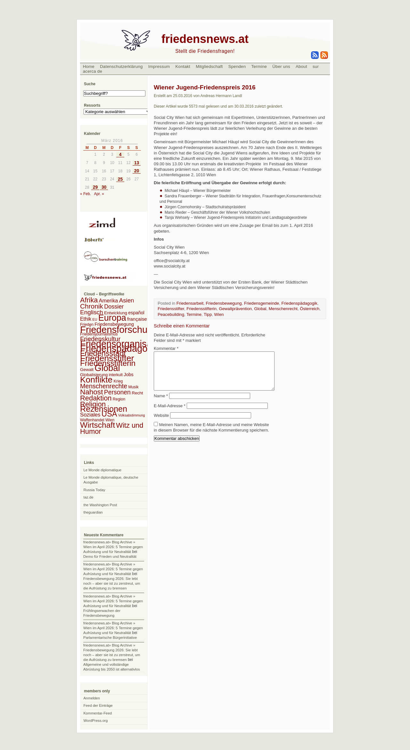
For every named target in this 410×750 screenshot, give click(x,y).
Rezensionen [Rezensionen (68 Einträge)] (103, 408)
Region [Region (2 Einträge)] (119, 399)
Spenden (237, 66)
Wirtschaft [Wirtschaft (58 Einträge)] (97, 425)
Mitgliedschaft (209, 66)
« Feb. (85, 194)
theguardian (93, 512)
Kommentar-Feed (98, 713)
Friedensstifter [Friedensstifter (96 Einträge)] (107, 358)
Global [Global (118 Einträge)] (107, 368)
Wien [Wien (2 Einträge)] (109, 420)
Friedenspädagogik (299, 303)
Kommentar (166, 348)
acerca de (92, 71)
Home (88, 66)
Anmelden (92, 698)
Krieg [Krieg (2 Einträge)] (118, 381)
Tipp (208, 314)
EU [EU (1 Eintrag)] (95, 319)
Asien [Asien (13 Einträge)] (126, 300)
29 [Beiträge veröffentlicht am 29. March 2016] (95, 187)
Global (260, 308)
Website (161, 423)
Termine (259, 66)
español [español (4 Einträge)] (136, 312)
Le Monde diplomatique (102, 470)
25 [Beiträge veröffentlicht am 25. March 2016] (120, 179)
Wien (219, 314)
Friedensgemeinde (261, 303)
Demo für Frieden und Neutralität (109, 556)
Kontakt (182, 66)
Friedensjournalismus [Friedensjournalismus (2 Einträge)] (99, 334)
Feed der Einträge (98, 705)
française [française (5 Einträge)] (137, 319)
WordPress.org (96, 720)
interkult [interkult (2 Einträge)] (116, 375)
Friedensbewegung (224, 303)
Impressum (159, 66)
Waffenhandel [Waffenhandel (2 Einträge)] (92, 420)
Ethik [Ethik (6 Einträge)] (85, 319)
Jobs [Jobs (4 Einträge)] (128, 374)
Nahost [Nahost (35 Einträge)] (91, 392)
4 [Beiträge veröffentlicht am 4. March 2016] (120, 154)
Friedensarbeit (189, 303)
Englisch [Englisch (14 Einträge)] (91, 312)
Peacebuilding (171, 314)
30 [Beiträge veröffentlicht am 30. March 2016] (104, 187)
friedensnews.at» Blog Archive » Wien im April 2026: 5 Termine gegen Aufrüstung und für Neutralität (113, 547)
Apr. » (99, 194)
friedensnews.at (205, 38)
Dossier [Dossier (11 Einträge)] (114, 306)
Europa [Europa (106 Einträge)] (112, 318)
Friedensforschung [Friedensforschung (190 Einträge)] (119, 329)
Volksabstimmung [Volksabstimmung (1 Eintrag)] (131, 415)
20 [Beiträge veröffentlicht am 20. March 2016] (136, 171)
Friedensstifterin (201, 308)
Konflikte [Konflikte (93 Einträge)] (96, 379)
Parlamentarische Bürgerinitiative (110, 637)
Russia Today (94, 490)
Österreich (309, 308)
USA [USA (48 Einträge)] (109, 413)
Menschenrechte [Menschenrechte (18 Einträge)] (103, 386)
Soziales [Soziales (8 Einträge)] (90, 415)
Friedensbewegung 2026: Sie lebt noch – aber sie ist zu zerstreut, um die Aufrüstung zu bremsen (111, 583)
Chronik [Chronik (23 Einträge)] (91, 306)
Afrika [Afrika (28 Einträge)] (89, 300)
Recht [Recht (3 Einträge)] (137, 393)
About (301, 66)
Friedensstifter (171, 308)
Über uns (281, 66)
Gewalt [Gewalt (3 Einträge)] (87, 369)
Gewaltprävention (235, 308)
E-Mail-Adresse (169, 413)
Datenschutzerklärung (121, 66)
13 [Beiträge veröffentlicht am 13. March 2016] (136, 163)
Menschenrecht (283, 308)
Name (161, 403)
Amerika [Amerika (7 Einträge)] (108, 300)
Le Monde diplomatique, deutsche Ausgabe (111, 479)
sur (316, 66)
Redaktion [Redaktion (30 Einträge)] (96, 398)
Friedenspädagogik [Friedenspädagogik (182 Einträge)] (120, 348)
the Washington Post (100, 505)
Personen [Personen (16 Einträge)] (117, 392)
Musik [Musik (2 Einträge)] (133, 387)
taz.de (89, 497)
